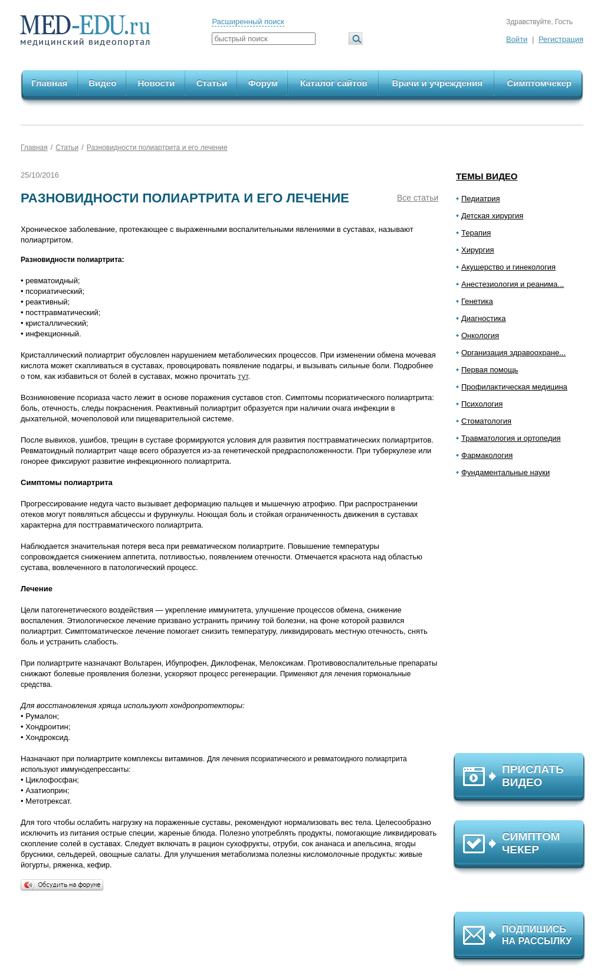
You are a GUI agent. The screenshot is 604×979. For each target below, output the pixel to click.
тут (243, 376)
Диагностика (483, 318)
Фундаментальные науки (505, 472)
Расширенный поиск (248, 21)
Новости (156, 83)
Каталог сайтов (333, 83)
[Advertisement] (524, 620)
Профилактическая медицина (514, 386)
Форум (263, 83)
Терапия (476, 232)
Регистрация (561, 39)
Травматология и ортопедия (511, 438)
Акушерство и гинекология (508, 267)
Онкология (480, 335)
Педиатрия (480, 198)
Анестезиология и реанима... (512, 284)
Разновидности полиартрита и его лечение (157, 147)
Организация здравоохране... (513, 352)
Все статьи (417, 197)
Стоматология (486, 421)
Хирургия (477, 249)
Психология (482, 404)
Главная (49, 83)
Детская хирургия (492, 215)
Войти (516, 39)
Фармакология (487, 455)
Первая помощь (489, 369)
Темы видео (487, 176)
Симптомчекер (539, 83)
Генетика (477, 301)
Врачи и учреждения (437, 83)
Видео (102, 83)
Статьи (211, 83)
